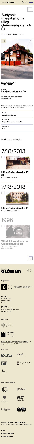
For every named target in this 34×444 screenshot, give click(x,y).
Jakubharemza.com (19, 422)
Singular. (10, 422)
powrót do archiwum (14, 34)
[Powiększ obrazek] (3, 41)
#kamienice (17, 97)
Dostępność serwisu (7, 436)
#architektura (7, 97)
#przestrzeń (6, 99)
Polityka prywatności (7, 433)
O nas (3, 430)
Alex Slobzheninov (26, 424)
